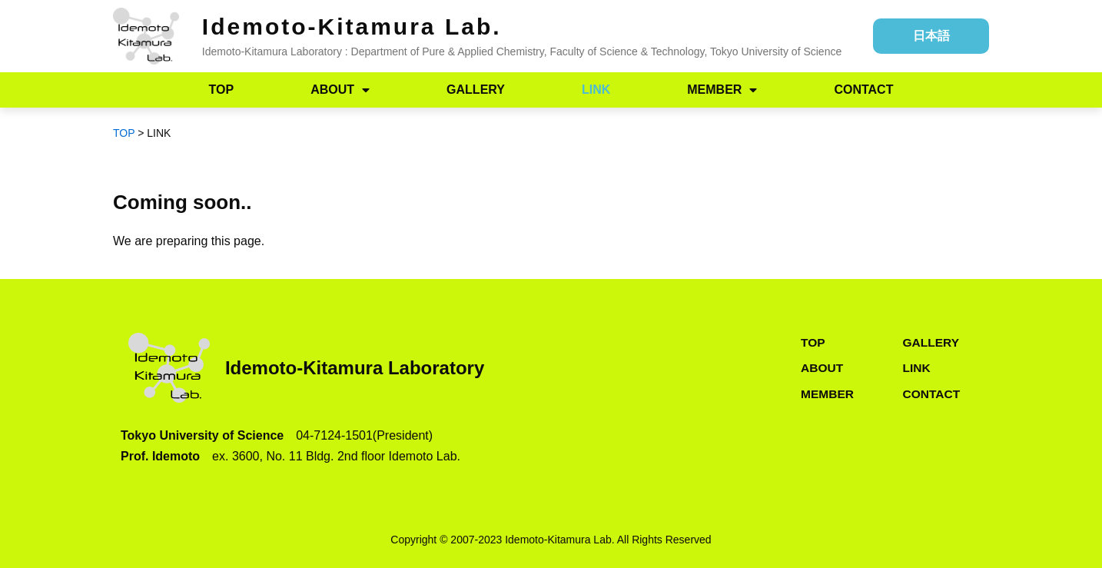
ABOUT (340, 90)
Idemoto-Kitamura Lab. (352, 26)
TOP (221, 89)
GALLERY (475, 89)
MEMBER (722, 90)
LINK (596, 89)
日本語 (931, 35)
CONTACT (863, 89)
